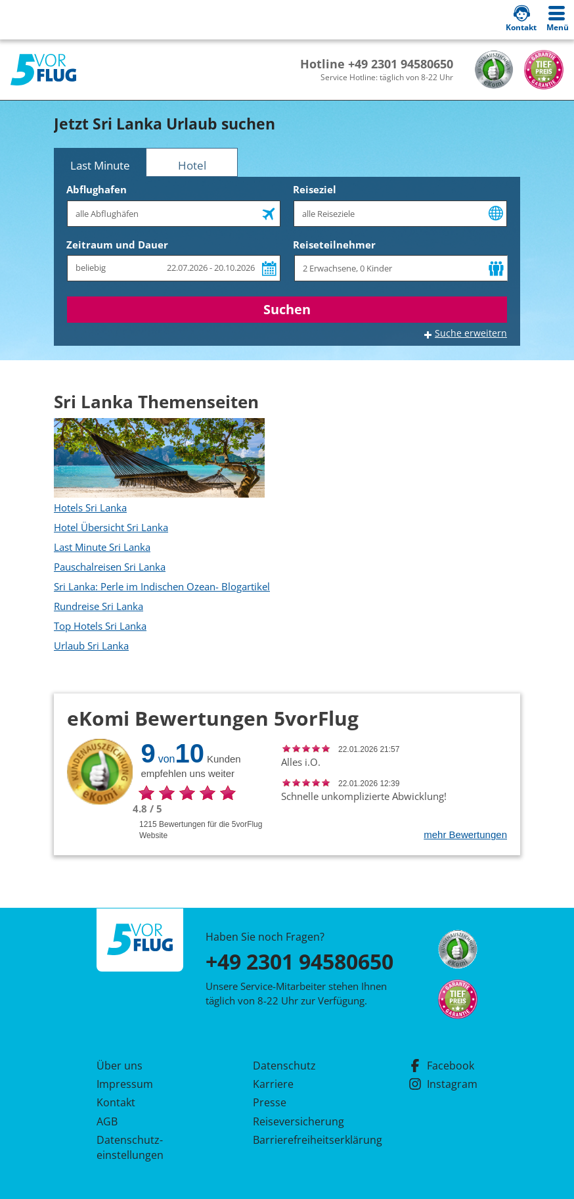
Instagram (442, 1084)
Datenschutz (284, 1065)
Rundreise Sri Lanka (98, 606)
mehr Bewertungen (465, 834)
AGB (107, 1121)
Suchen (287, 309)
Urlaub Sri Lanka (91, 645)
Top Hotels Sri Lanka (100, 625)
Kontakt (116, 1102)
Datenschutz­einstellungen (130, 1147)
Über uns (120, 1065)
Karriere (273, 1084)
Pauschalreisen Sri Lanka (110, 566)
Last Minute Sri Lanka (102, 546)
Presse (269, 1102)
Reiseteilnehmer (334, 244)
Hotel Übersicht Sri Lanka (111, 527)
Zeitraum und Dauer (117, 244)
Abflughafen (96, 189)
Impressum (125, 1084)
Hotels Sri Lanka (90, 507)
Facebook (441, 1065)
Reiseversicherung (298, 1121)
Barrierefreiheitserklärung (302, 1140)
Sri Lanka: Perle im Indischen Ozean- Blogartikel (162, 586)
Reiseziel (314, 189)
